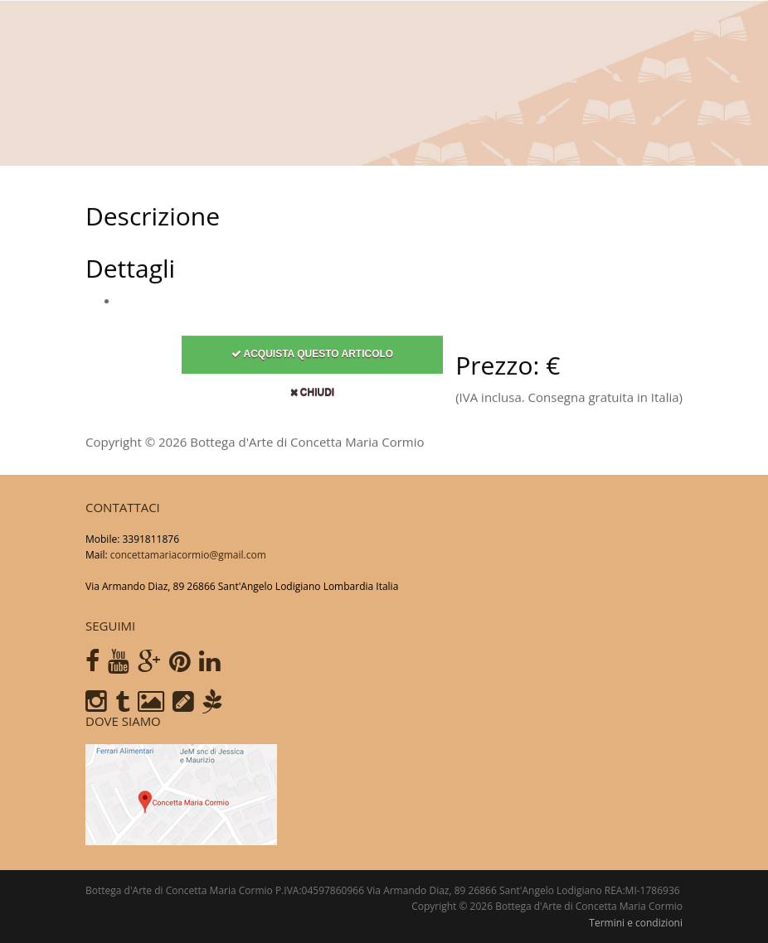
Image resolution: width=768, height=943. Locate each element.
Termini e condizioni (636, 923)
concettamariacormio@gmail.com (188, 555)
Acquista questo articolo (312, 357)
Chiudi (312, 395)
